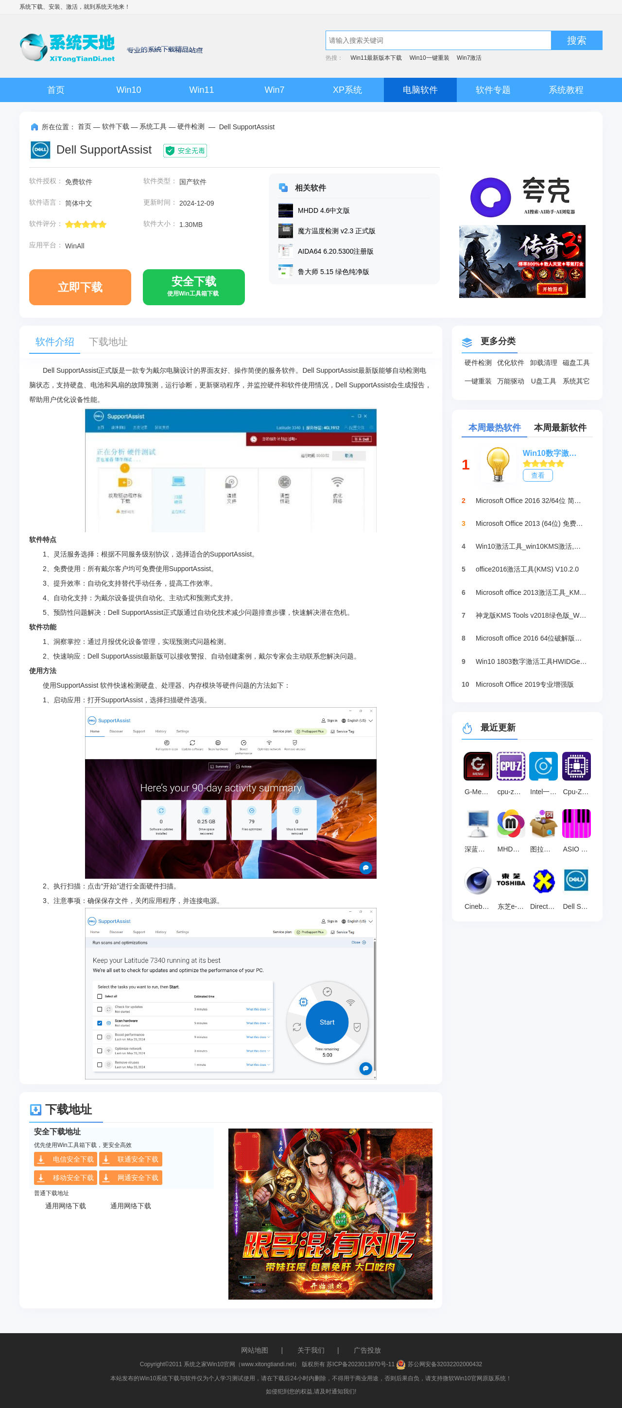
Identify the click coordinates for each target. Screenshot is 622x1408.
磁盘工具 (576, 362)
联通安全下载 (130, 1160)
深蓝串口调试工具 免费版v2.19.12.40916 (480, 849)
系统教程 (566, 90)
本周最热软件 (494, 428)
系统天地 (107, 6)
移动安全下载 (65, 1178)
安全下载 (193, 290)
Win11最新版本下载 (376, 57)
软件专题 (493, 90)
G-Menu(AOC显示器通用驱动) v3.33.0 (480, 792)
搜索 (577, 40)
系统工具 (153, 126)
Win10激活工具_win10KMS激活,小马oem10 (531, 546)
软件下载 (115, 126)
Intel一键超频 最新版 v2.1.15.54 (545, 792)
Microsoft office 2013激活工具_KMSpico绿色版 (531, 592)
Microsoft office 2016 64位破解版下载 (531, 638)
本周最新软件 (560, 428)
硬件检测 (191, 126)
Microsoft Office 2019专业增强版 (525, 684)
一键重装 (478, 381)
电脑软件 (420, 90)
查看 (538, 475)
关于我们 (311, 1350)
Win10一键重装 (429, 57)
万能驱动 (510, 381)
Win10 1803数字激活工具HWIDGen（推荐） (531, 661)
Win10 (128, 90)
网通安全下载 (130, 1178)
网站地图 (254, 1350)
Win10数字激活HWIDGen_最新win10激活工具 (553, 453)
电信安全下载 (65, 1160)
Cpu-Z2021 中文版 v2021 (578, 792)
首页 (56, 90)
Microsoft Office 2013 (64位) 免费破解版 (531, 523)
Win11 (201, 90)
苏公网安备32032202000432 (439, 1364)
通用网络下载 (65, 1206)
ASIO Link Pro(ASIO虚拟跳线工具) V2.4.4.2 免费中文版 (578, 849)
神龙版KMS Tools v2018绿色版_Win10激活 (531, 615)
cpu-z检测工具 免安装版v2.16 (513, 792)
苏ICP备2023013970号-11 (361, 1364)
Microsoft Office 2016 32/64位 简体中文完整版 (531, 500)
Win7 (274, 90)
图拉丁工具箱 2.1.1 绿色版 (545, 849)
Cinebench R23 (480, 906)
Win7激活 (469, 57)
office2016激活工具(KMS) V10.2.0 (527, 569)
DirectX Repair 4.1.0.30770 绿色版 (545, 906)
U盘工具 (543, 381)
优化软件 (510, 362)
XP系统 (347, 90)
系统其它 (576, 381)
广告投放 (367, 1350)
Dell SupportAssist (578, 906)
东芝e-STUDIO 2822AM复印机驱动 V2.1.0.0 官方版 (513, 906)
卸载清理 (543, 362)
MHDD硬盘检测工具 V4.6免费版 (513, 849)
